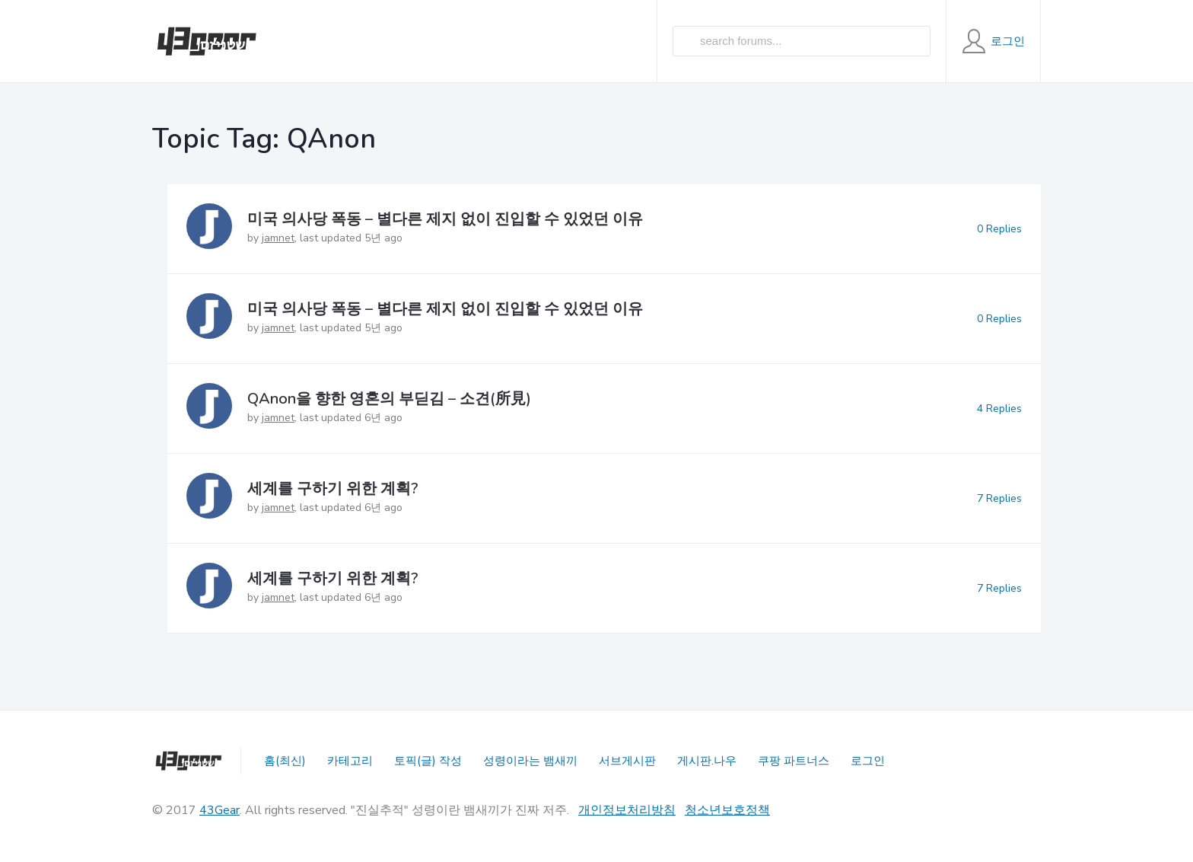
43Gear (219, 810)
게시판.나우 (706, 760)
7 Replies (999, 498)
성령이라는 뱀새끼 (530, 760)
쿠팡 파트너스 (793, 760)
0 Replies (999, 229)
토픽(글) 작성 (428, 760)
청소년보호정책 (727, 810)
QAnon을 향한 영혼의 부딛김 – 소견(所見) (389, 398)
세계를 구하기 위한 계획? (332, 488)
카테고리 (350, 760)
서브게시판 (627, 760)
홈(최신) (285, 760)
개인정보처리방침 (627, 810)
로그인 (868, 760)
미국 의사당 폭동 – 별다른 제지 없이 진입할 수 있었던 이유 (445, 219)
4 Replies (999, 408)
